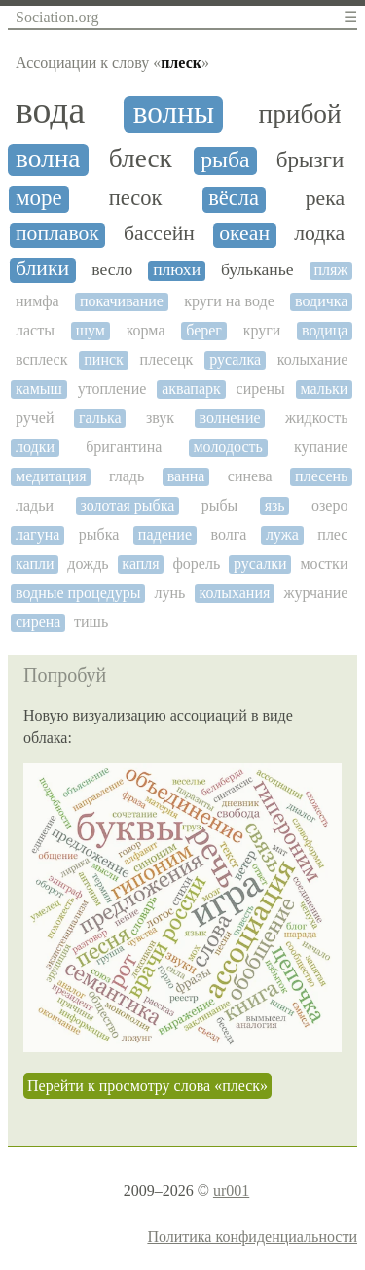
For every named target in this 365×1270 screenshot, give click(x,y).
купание (320, 447)
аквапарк (191, 388)
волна (48, 158)
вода (50, 110)
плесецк (167, 359)
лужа (282, 534)
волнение (229, 417)
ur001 (231, 1190)
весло (111, 270)
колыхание (312, 359)
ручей (35, 417)
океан (244, 234)
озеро (329, 505)
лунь (170, 592)
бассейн (159, 234)
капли (35, 563)
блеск (140, 158)
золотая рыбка (127, 505)
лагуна (37, 534)
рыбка (99, 534)
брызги (310, 160)
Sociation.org (57, 17)
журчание (315, 592)
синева (250, 476)
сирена (38, 622)
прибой (300, 113)
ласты (35, 330)
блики (42, 269)
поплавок (57, 234)
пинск (104, 359)
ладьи (35, 505)
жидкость (316, 417)
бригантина (124, 447)
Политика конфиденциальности (252, 1236)
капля (140, 563)
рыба (225, 159)
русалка (235, 359)
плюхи (177, 270)
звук (160, 417)
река (325, 199)
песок (136, 198)
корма (146, 330)
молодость (227, 447)
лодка (319, 234)
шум (90, 330)
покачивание (122, 301)
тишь (91, 622)
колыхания (234, 592)
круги (262, 330)
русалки (260, 563)
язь (275, 505)
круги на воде (229, 301)
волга (228, 534)
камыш (39, 388)
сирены (261, 388)
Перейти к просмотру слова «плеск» (147, 1085)
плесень (321, 476)
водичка (321, 301)
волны (173, 112)
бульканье (257, 270)
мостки (323, 563)
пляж (330, 270)
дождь (87, 563)
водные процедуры (78, 592)
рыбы (219, 505)
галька (100, 417)
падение (165, 534)
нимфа (37, 301)
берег (204, 330)
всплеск (41, 359)
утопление (112, 388)
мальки (324, 388)
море (39, 198)
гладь (126, 476)
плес (332, 534)
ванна (186, 476)
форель (196, 563)
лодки (35, 447)
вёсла (233, 198)
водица (324, 330)
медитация (51, 476)
